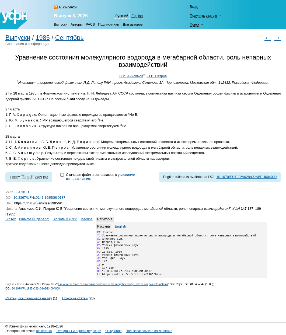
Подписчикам (108, 24)
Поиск (194, 24)
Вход (194, 7)
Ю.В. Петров (157, 76)
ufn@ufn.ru (44, 331)
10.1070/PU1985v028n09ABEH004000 (246, 177)
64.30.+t (22, 192)
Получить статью (203, 15)
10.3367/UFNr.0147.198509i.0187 (39, 198)
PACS (90, 24)
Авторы (76, 24)
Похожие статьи (75, 305)
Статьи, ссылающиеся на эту (28, 305)
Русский (121, 16)
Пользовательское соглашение (149, 331)
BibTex (10, 219)
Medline (87, 219)
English (137, 16)
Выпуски (60, 24)
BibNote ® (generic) (34, 219)
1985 (43, 37)
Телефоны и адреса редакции (78, 331)
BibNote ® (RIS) (65, 219)
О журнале (113, 331)
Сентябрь (69, 37)
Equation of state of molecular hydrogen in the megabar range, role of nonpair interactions (113, 291)
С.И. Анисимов (131, 76)
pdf (30, 177)
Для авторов (133, 24)
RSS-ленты (68, 7)
